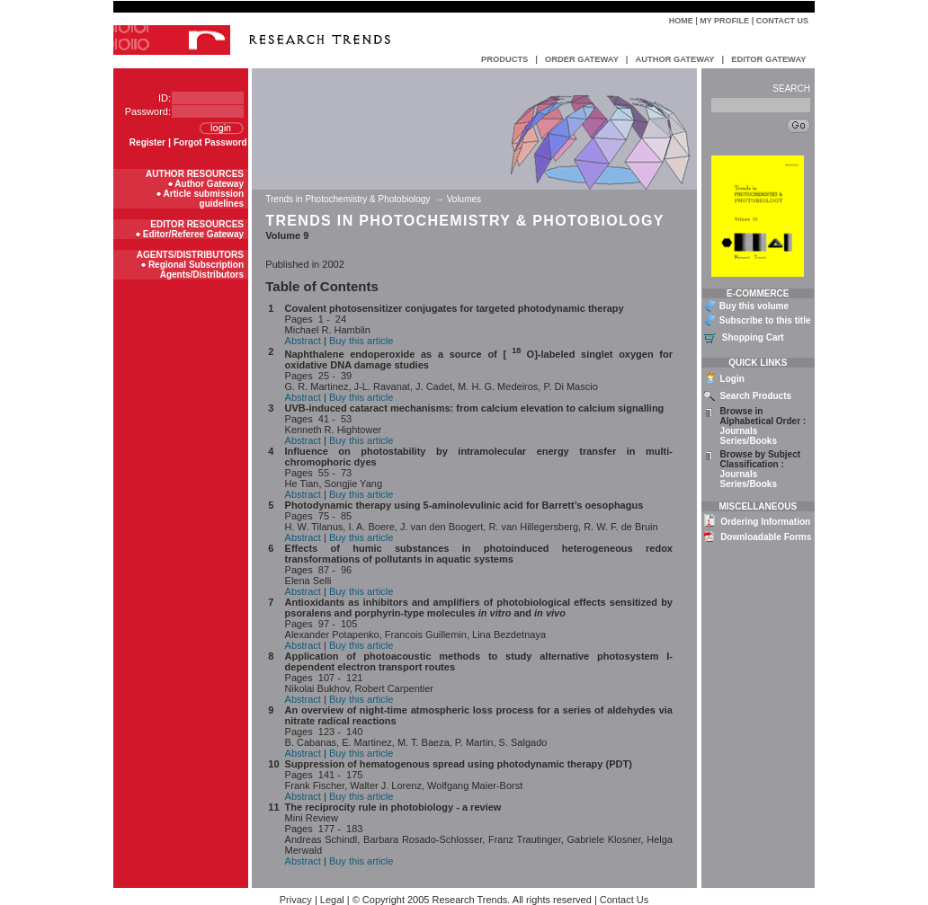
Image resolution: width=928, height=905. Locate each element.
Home (681, 20)
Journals (739, 431)
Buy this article (361, 340)
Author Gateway (209, 184)
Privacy (296, 899)
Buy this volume (754, 306)
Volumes (464, 199)
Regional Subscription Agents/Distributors (196, 269)
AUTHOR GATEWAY (674, 59)
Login (732, 379)
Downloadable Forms (765, 537)
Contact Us (782, 20)
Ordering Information (765, 522)
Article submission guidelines (204, 199)
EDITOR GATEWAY (768, 59)
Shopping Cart (753, 337)
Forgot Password (210, 142)
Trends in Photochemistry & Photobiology (349, 199)
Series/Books (748, 441)
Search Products (755, 396)
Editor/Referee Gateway (193, 234)
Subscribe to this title (765, 320)
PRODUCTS (504, 59)
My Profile (724, 20)
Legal (332, 899)
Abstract (303, 340)
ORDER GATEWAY (582, 59)
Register (147, 142)
